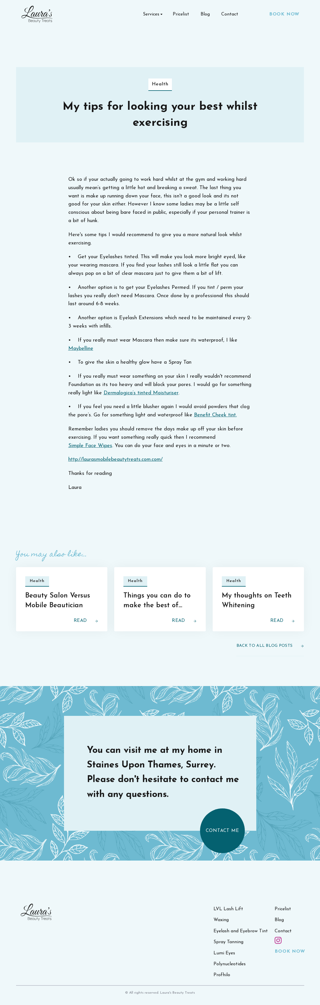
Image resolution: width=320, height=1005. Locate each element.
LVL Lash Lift (228, 915)
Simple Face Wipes (90, 445)
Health (160, 84)
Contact (229, 14)
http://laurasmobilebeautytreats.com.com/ (115, 459)
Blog (205, 14)
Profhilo (222, 981)
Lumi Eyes (224, 959)
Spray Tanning (228, 948)
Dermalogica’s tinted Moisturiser (141, 393)
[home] (37, 14)
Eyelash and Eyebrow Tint (241, 937)
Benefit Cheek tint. (215, 415)
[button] (152, 14)
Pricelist (181, 14)
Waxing (221, 926)
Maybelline (80, 348)
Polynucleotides (230, 970)
